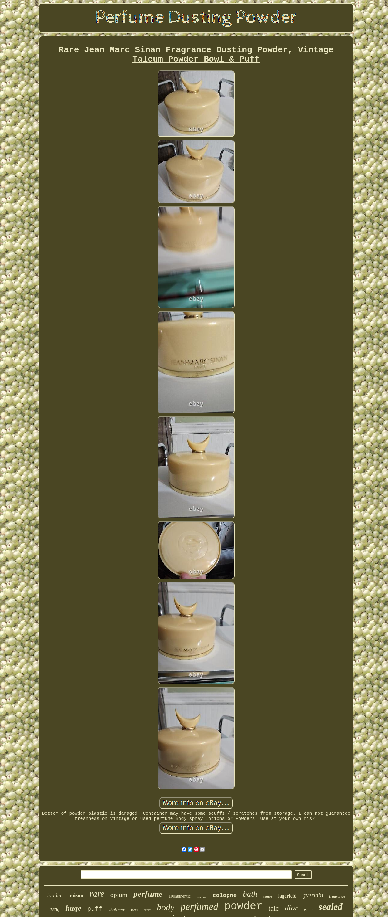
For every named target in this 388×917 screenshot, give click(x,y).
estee (308, 910)
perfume (147, 893)
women (201, 897)
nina (147, 910)
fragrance (337, 896)
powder (243, 906)
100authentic (180, 896)
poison (75, 895)
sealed (331, 907)
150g (54, 909)
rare (96, 893)
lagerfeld (287, 895)
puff (94, 908)
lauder (54, 895)
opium (118, 894)
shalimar (117, 909)
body (165, 907)
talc (274, 908)
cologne (224, 895)
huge (73, 908)
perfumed (199, 906)
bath (250, 893)
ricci (134, 910)
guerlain (313, 895)
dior (291, 907)
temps (267, 896)
